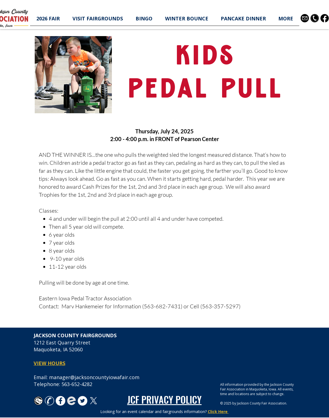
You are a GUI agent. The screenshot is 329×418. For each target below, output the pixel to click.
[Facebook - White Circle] (60, 401)
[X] (93, 401)
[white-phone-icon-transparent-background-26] (49, 401)
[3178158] (305, 18)
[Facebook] (324, 18)
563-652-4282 (76, 384)
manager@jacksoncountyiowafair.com (94, 377)
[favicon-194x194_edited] (71, 401)
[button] (48, 20)
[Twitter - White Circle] (82, 401)
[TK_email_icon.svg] (38, 401)
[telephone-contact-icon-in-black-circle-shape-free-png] (315, 18)
